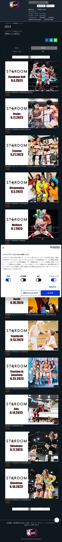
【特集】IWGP (41, 9)
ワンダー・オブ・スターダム (37, 15)
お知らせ (27, 525)
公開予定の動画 (48, 19)
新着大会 (31, 9)
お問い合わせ (35, 525)
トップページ (8, 23)
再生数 (48, 48)
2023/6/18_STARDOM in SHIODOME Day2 (18, 500)
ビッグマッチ (32, 11)
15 (46, 57)
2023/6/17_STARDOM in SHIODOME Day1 (18, 463)
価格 (49, 51)
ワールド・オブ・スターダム (37, 13)
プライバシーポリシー (37, 523)
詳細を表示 (52, 287)
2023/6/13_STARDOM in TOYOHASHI (16, 351)
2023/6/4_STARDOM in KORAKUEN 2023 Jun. (19, 92)
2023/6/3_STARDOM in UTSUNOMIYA (16, 203)
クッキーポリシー (50, 523)
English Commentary (34, 19)
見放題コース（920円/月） (13, 33)
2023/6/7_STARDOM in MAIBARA (15, 240)
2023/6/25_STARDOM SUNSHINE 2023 (17, 389)
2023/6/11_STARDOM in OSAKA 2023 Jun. (18, 129)
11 (37, 57)
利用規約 (9, 523)
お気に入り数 (21, 51)
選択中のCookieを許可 (30, 293)
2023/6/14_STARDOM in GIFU (14, 425)
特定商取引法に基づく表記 (21, 523)
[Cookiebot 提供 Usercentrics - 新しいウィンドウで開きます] (51, 247)
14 (43, 57)
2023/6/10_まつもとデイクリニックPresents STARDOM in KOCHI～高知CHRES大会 (30, 314)
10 (34, 57)
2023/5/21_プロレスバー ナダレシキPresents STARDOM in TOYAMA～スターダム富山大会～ (33, 166)
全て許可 (50, 293)
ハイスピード (32, 17)
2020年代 (42, 17)
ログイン (51, 6)
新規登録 (42, 6)
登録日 (22, 48)
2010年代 (51, 17)
